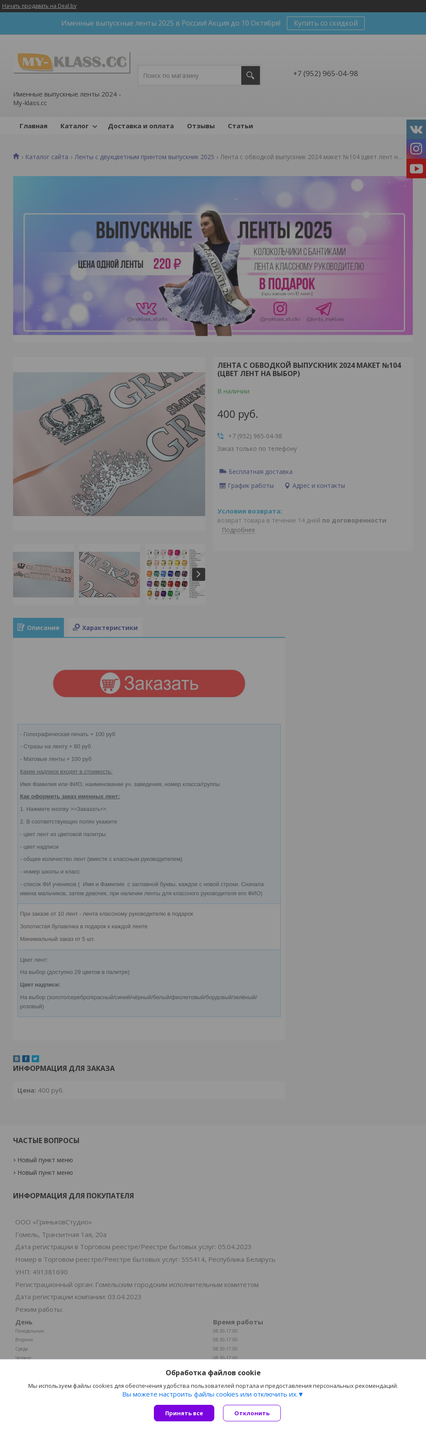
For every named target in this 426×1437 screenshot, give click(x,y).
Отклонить (252, 1413)
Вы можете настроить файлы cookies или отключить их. (210, 1394)
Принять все (184, 1413)
